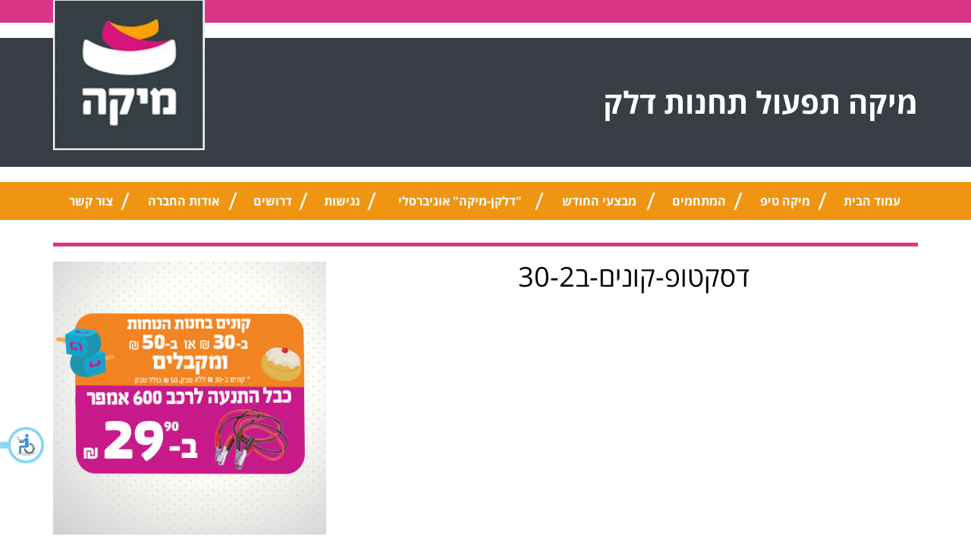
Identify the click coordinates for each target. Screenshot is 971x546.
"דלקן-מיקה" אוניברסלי (460, 201)
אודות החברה (183, 201)
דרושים (272, 201)
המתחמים (699, 201)
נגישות (342, 201)
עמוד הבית (872, 201)
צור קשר (91, 201)
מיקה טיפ (785, 201)
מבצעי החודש (599, 201)
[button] (23, 445)
